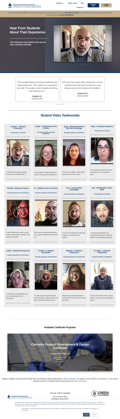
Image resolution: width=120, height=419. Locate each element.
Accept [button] (86, 414)
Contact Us (80, 7)
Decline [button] (94, 414)
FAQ (82, 3)
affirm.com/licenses (80, 381)
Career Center (72, 3)
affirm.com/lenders (69, 379)
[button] (80, 64)
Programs (60, 3)
